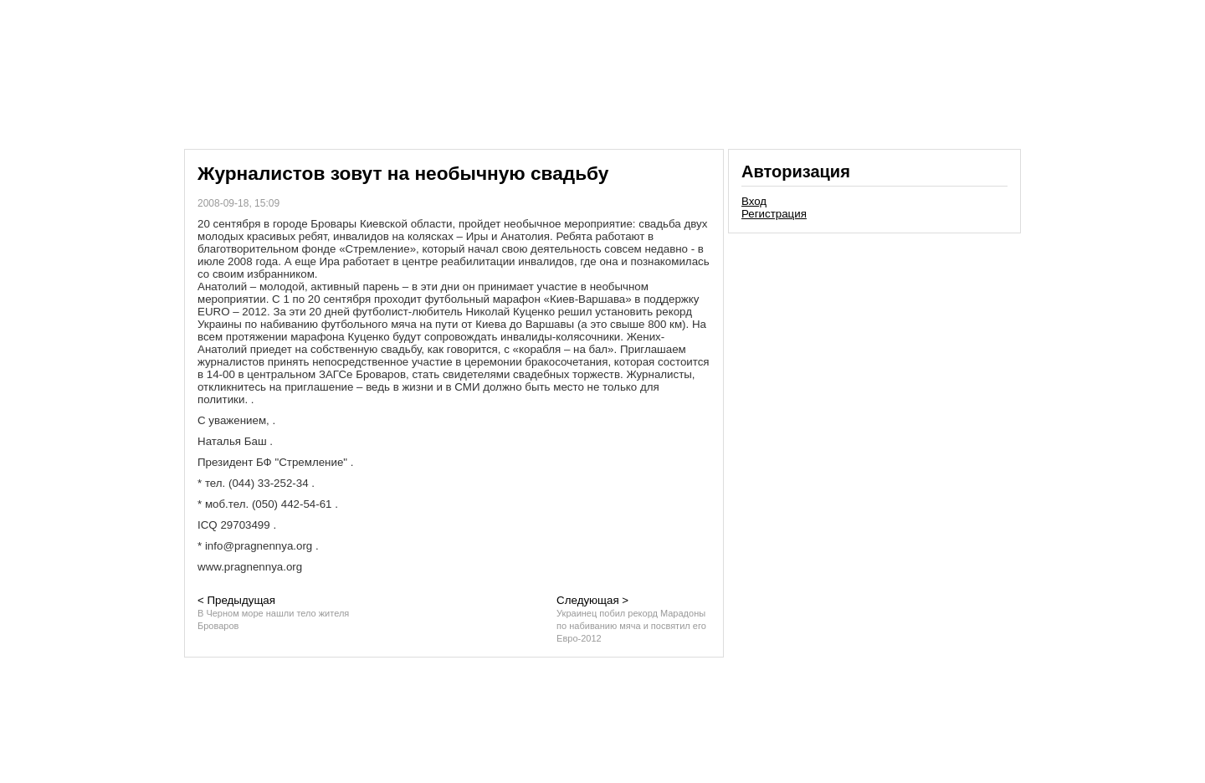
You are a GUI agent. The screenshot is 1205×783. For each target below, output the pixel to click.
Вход (754, 201)
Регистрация (774, 213)
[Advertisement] (874, 355)
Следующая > (631, 618)
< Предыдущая (273, 612)
